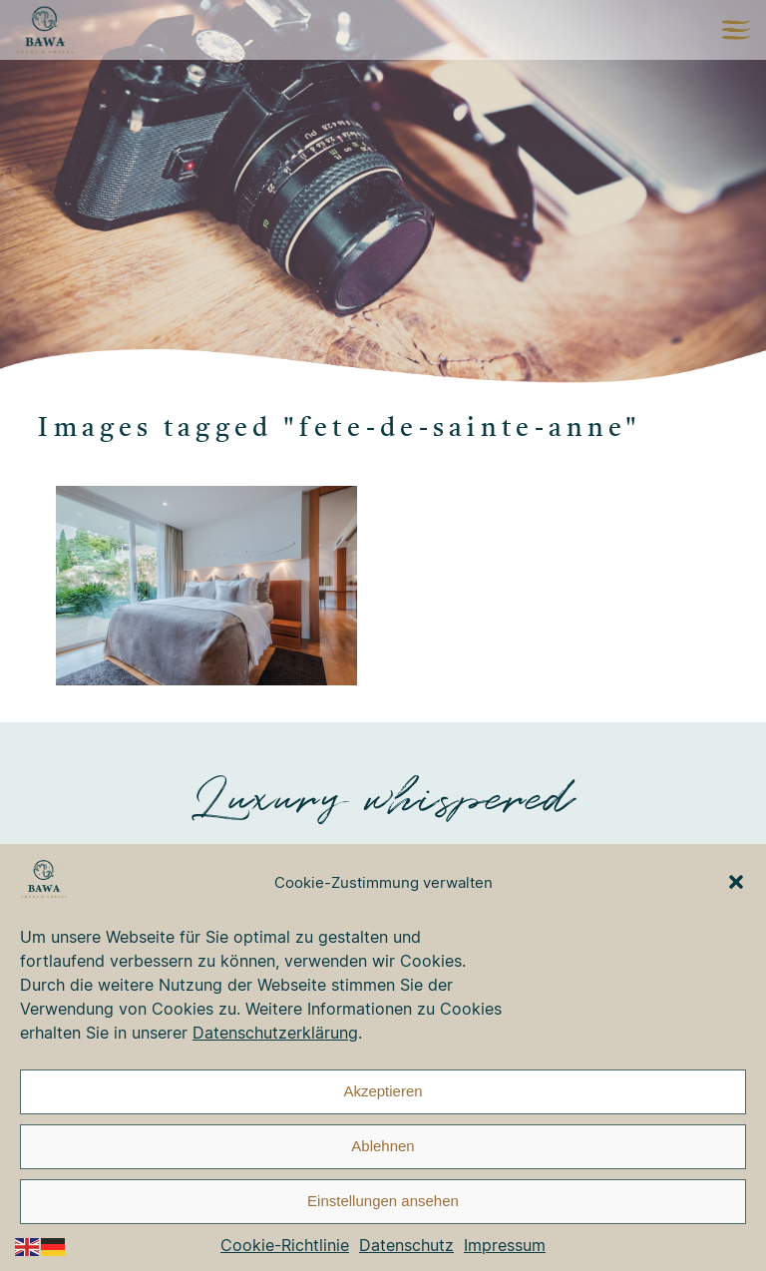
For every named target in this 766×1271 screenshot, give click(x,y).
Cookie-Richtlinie (284, 1245)
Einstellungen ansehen (383, 1200)
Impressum (505, 1245)
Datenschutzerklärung (275, 1033)
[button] (736, 882)
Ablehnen (382, 1145)
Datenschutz (406, 1245)
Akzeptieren (382, 1090)
